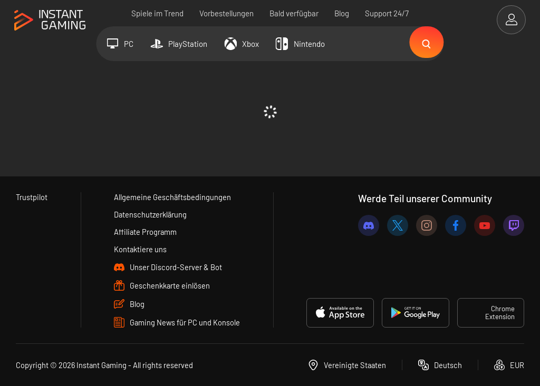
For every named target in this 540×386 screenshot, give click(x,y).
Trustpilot (32, 197)
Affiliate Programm (146, 231)
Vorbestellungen (226, 13)
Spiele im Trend (157, 13)
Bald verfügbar (294, 13)
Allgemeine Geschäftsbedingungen (173, 197)
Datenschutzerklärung (151, 214)
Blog (341, 13)
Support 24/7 (387, 13)
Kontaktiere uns (141, 249)
